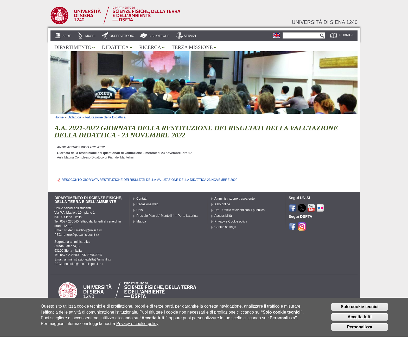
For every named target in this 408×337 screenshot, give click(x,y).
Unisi (139, 210)
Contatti (141, 198)
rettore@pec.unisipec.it (81, 235)
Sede (66, 36)
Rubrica (346, 35)
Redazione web (147, 204)
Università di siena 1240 (325, 22)
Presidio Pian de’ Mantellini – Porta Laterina (166, 216)
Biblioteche (159, 36)
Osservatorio (122, 36)
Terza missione (192, 47)
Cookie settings (225, 227)
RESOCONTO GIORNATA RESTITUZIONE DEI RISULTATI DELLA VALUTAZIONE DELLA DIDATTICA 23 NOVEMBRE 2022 (149, 180)
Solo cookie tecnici (359, 310)
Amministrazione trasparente (234, 198)
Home (59, 117)
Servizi (190, 36)
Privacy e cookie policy (137, 327)
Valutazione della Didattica (105, 117)
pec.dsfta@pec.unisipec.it (83, 264)
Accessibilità (223, 216)
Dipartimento (72, 47)
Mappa (141, 221)
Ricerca (150, 47)
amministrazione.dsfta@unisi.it (87, 259)
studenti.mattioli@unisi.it (83, 230)
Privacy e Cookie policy (230, 221)
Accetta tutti (360, 321)
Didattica (115, 47)
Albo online (222, 204)
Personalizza (359, 330)
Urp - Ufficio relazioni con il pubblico (239, 210)
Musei (90, 36)
